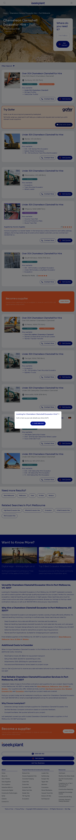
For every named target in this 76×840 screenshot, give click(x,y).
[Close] (59, 414)
